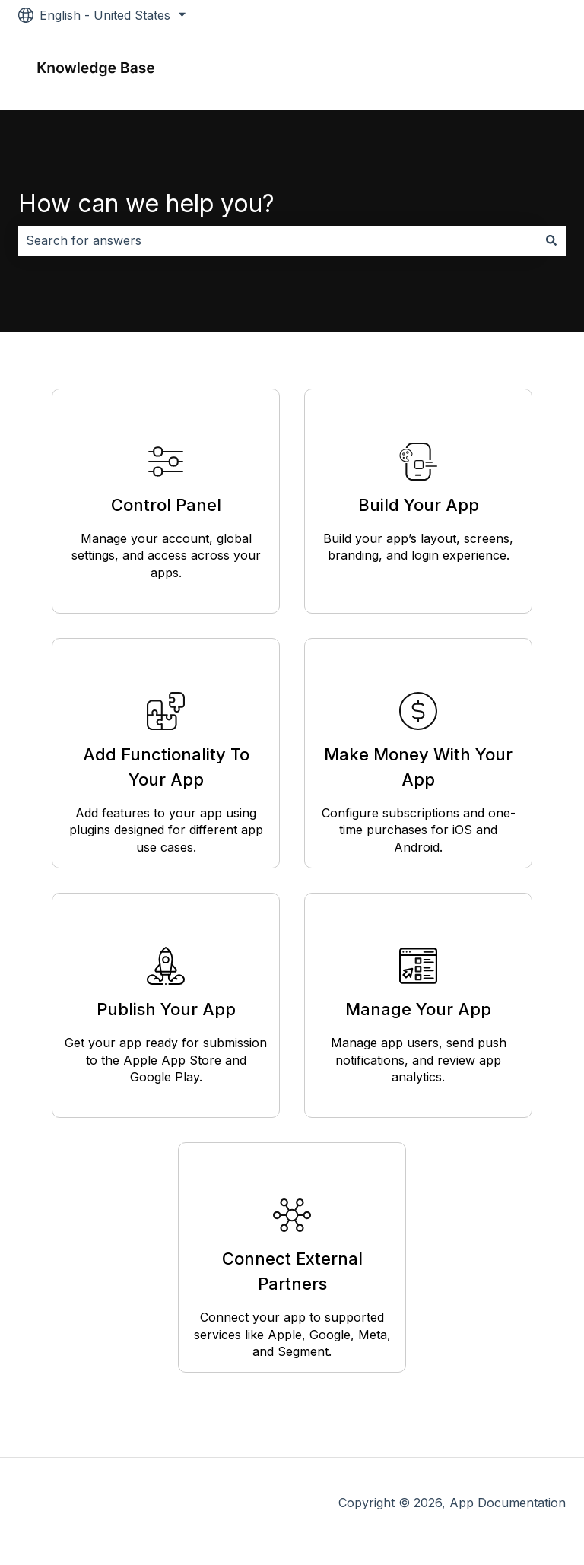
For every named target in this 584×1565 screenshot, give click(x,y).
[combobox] (277, 240)
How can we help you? (146, 203)
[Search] (551, 240)
